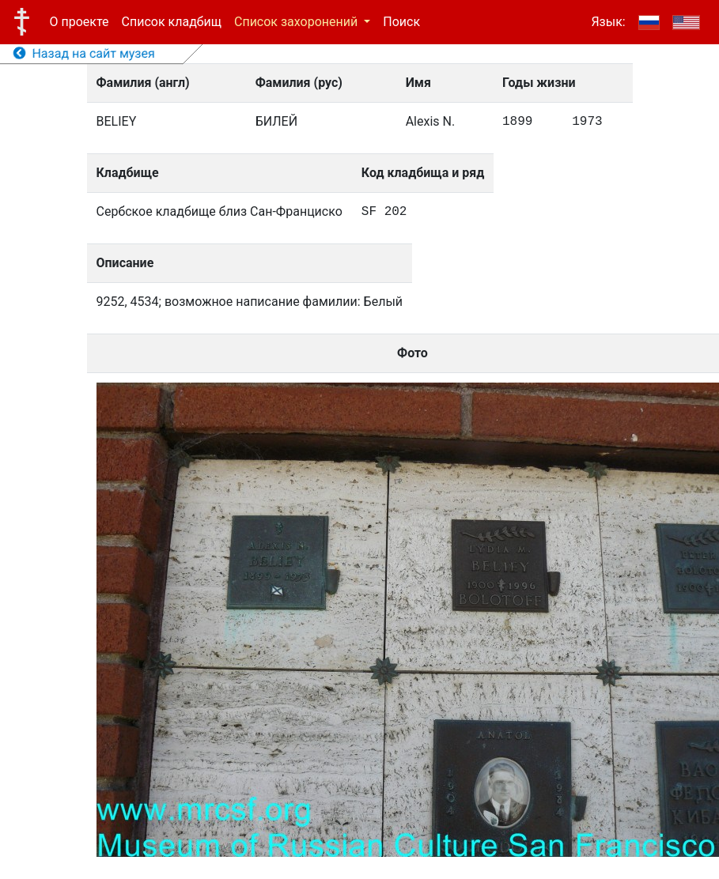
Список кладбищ (171, 21)
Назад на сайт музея (84, 53)
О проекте (79, 21)
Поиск (401, 21)
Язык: (608, 21)
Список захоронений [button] (297, 21)
